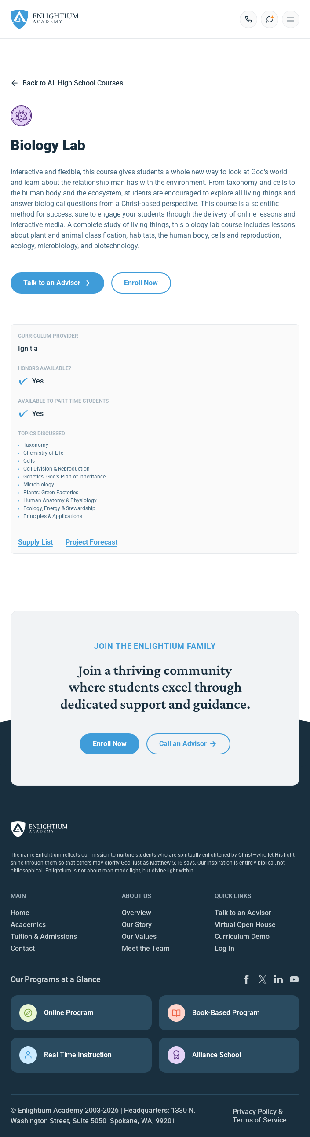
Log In (224, 948)
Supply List (35, 542)
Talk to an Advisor (243, 913)
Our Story (137, 924)
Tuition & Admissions (44, 936)
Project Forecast (91, 542)
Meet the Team (146, 948)
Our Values (139, 936)
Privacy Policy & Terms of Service (260, 1116)
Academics (28, 924)
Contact (23, 948)
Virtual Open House (245, 924)
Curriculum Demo (242, 936)
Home (20, 913)
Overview (136, 913)
